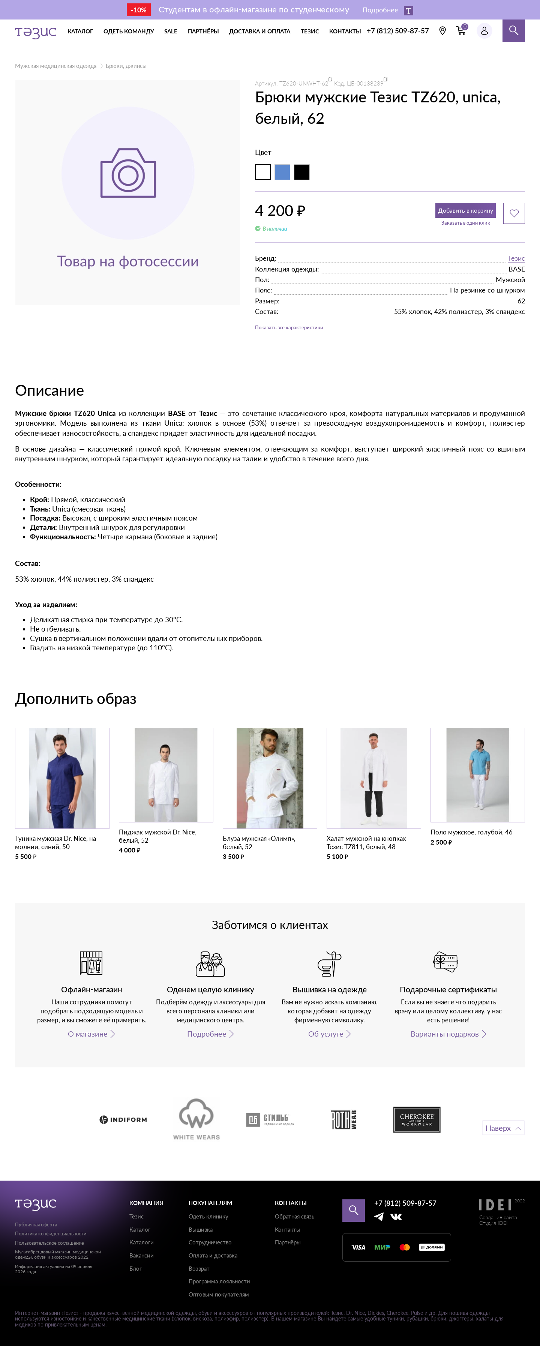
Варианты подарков (445, 1041)
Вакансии (141, 1255)
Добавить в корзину (448, 213)
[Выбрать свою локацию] (442, 31)
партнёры (203, 31)
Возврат (199, 1268)
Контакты (287, 1229)
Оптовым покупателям (219, 1294)
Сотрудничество (210, 1242)
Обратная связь (294, 1216)
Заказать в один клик (449, 230)
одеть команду (129, 31)
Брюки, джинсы (126, 65)
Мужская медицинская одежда (55, 65)
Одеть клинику (208, 1216)
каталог (80, 31)
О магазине (88, 1041)
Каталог (139, 1229)
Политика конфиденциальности (50, 1233)
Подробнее (206, 1041)
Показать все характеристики (304, 333)
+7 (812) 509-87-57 (398, 30)
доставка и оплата (259, 31)
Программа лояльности (219, 1281)
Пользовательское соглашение (49, 1242)
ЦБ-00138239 (365, 83)
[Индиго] (282, 172)
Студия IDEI (493, 1223)
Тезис (516, 262)
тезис (310, 31)
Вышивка (201, 1229)
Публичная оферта (36, 1224)
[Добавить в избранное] (514, 213)
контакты (345, 31)
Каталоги (141, 1242)
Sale (170, 31)
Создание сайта (498, 1217)
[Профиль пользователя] (484, 31)
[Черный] (302, 172)
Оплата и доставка (213, 1255)
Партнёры (288, 1242)
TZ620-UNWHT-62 (303, 83)
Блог (135, 1268)
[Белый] (263, 172)
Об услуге (326, 1041)
